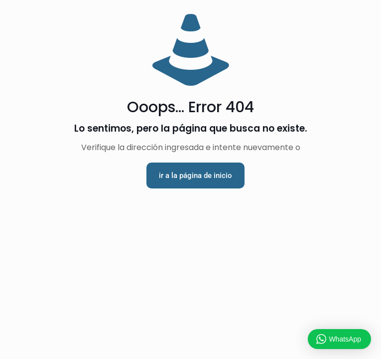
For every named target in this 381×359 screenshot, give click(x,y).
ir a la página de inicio (195, 175)
